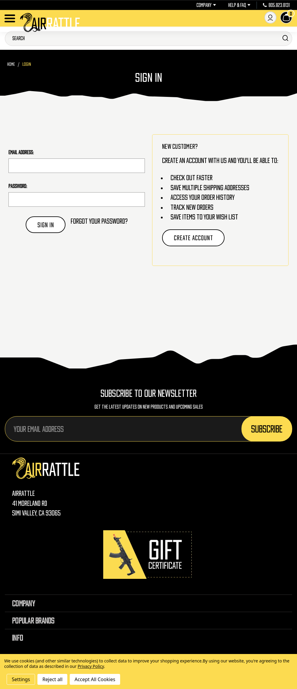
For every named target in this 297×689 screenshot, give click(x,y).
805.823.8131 (276, 5)
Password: (17, 186)
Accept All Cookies (95, 679)
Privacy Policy (91, 666)
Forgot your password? (99, 221)
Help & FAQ (239, 5)
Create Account (193, 238)
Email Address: (21, 152)
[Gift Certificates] (148, 554)
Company (206, 5)
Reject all (52, 679)
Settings (21, 679)
